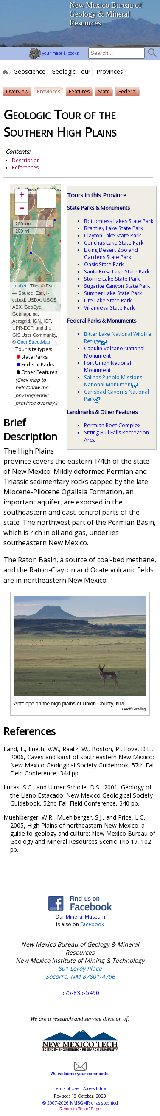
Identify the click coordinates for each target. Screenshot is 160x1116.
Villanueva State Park (109, 307)
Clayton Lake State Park (112, 235)
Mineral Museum (85, 916)
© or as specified (80, 1103)
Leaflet (19, 285)
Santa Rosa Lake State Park (116, 271)
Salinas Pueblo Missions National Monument (113, 381)
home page (32, 23)
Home (5, 72)
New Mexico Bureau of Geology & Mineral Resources (105, 14)
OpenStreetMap (33, 341)
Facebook (92, 924)
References (25, 167)
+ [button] (22, 195)
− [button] (22, 209)
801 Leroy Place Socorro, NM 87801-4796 (80, 972)
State (105, 91)
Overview (17, 91)
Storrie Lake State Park (112, 278)
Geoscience (29, 72)
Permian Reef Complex (112, 425)
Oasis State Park (104, 264)
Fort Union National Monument (107, 366)
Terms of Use (66, 1088)
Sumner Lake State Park (113, 293)
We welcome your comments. (80, 1071)
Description (26, 160)
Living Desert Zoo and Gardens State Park (111, 253)
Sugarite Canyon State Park (117, 286)
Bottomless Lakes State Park (118, 221)
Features (80, 91)
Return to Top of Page (80, 1109)
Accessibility (94, 1088)
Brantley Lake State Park (113, 228)
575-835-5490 (80, 993)
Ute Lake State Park (108, 300)
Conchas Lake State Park (113, 242)
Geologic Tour (70, 72)
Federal (129, 91)
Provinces (109, 72)
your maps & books (54, 53)
